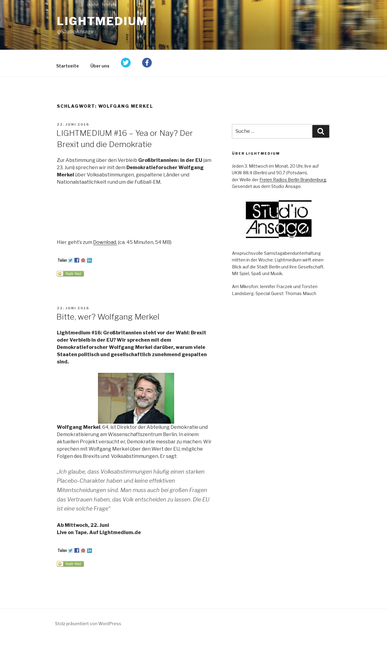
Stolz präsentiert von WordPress (88, 623)
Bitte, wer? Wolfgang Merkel (107, 316)
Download (104, 242)
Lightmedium (102, 21)
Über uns (99, 65)
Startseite (67, 65)
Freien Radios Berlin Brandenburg (292, 179)
